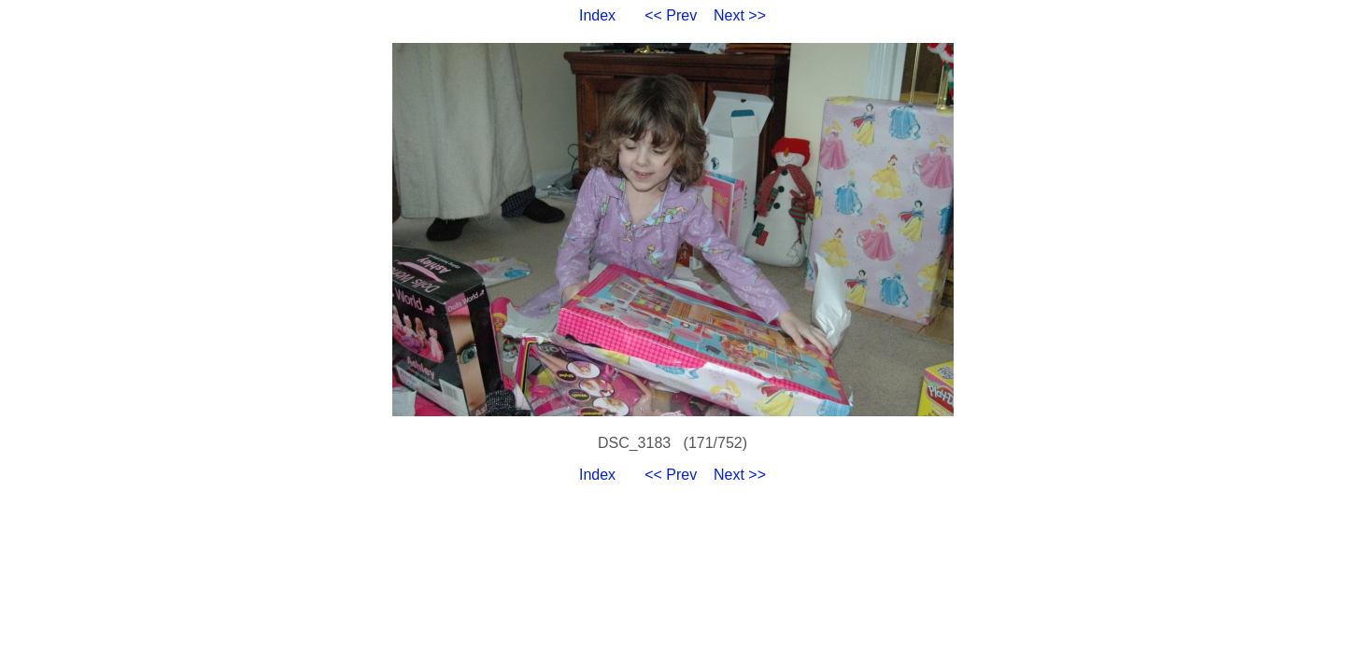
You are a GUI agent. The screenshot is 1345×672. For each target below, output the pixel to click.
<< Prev (670, 15)
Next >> (740, 15)
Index (597, 15)
